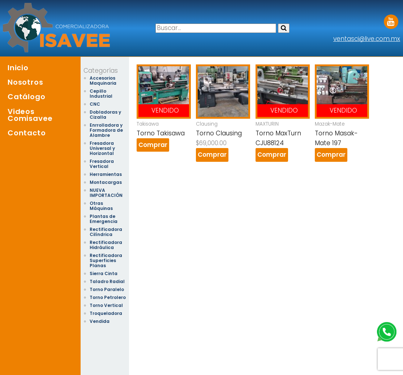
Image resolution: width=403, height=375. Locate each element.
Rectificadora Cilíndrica (106, 231)
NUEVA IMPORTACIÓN (106, 192)
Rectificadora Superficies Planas (106, 260)
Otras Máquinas (101, 205)
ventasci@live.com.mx (366, 38)
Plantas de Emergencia (103, 218)
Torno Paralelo (107, 289)
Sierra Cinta (103, 273)
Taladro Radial (107, 281)
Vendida (100, 321)
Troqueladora (106, 313)
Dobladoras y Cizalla (105, 114)
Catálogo (26, 97)
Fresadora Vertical (102, 163)
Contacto (27, 133)
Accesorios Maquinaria (103, 80)
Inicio (18, 68)
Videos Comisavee (30, 114)
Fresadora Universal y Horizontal (102, 148)
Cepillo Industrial (101, 93)
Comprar (152, 144)
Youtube (391, 19)
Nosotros (25, 82)
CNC (95, 104)
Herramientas (106, 174)
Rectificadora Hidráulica (106, 244)
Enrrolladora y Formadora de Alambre (106, 130)
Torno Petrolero (108, 297)
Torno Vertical (106, 305)
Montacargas (106, 182)
